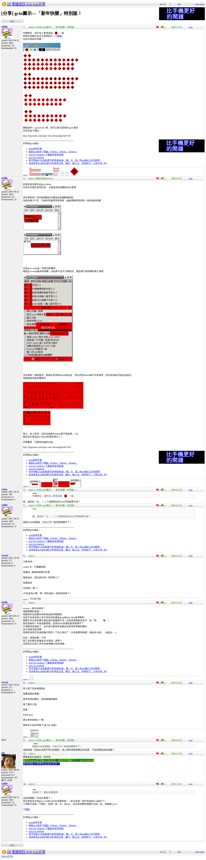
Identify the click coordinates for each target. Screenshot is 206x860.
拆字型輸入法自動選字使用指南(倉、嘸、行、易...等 (55, 160)
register (201, 4)
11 (24, 753)
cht (9, 4)
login (197, 4)
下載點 (58, 36)
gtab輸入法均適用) (91, 160)
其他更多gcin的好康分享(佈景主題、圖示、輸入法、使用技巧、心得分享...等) (68, 163)
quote (191, 27)
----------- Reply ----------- (12, 21)
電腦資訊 (18, 4)
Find (179, 4)
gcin (29, 4)
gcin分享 (39, 4)
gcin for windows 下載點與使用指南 (46, 154)
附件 (110, 632)
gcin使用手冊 (35, 148)
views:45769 (7, 856)
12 (24, 783)
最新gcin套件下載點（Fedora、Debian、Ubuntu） (53, 151)
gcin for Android (36, 157)
